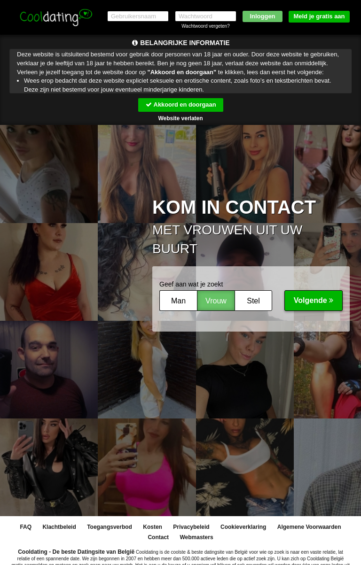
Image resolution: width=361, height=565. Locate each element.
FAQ (25, 527)
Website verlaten (180, 118)
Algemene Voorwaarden (309, 527)
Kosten (152, 527)
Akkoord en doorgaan (180, 104)
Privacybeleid (191, 527)
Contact (158, 537)
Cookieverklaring (243, 527)
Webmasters (196, 537)
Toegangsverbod (109, 527)
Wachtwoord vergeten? (205, 26)
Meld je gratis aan (319, 16)
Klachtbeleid (59, 527)
